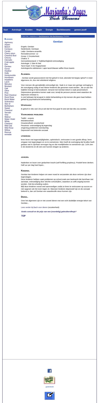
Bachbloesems (63, 30)
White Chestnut (8, 122)
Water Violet (9, 119)
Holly (6, 73)
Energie (49, 30)
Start (5, 30)
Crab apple (9, 62)
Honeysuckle (10, 75)
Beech (7, 47)
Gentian (7, 67)
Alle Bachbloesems (56, 36)
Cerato (7, 51)
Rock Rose (9, 97)
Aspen (7, 45)
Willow (7, 130)
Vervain (7, 113)
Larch (6, 82)
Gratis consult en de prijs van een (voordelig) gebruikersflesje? (48, 212)
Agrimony (8, 42)
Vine (6, 115)
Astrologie (16, 30)
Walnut (7, 117)
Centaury (8, 49)
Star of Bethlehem (9, 105)
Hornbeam (9, 77)
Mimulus (8, 84)
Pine (6, 93)
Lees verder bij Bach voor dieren (34, 207)
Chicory (7, 58)
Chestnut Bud (10, 56)
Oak (6, 88)
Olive (6, 91)
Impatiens (8, 80)
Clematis (8, 60)
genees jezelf (80, 30)
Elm (6, 64)
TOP (23, 216)
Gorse (7, 69)
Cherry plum (9, 53)
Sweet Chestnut (8, 109)
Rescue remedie (8, 133)
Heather (7, 71)
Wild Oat (8, 126)
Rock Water (9, 99)
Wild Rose (8, 128)
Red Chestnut (10, 95)
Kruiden (28, 30)
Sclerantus (9, 102)
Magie (39, 30)
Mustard (8, 86)
